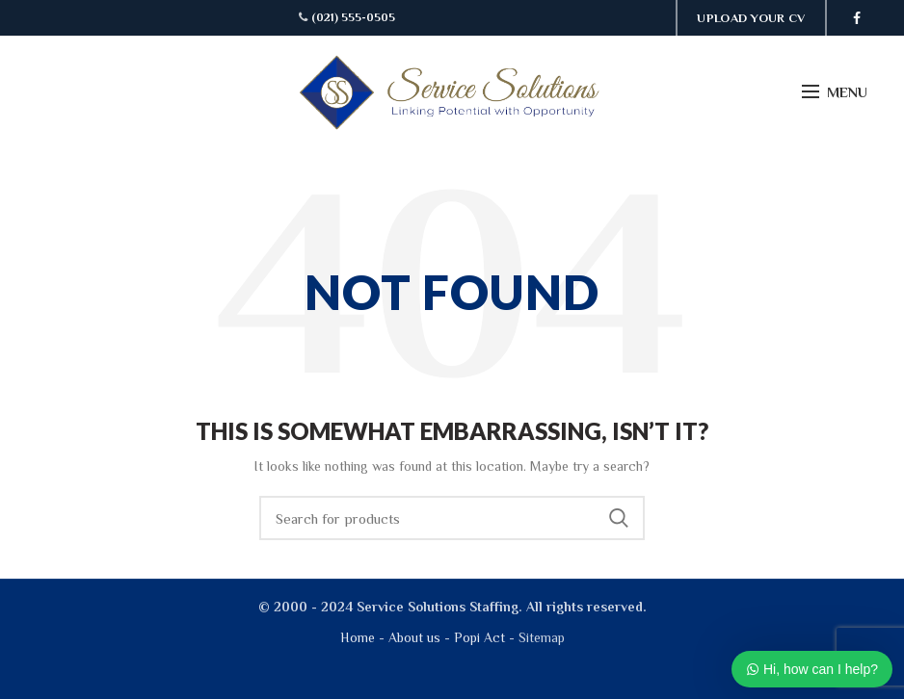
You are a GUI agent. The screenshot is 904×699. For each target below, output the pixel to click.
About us (414, 637)
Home (357, 637)
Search (619, 518)
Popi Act (477, 637)
